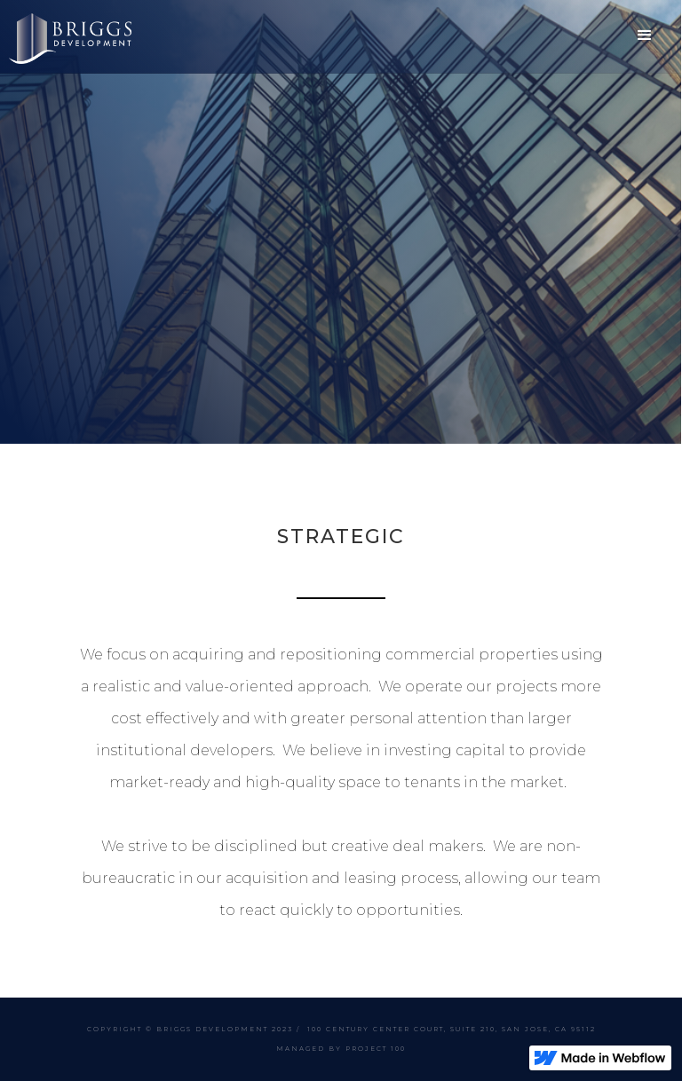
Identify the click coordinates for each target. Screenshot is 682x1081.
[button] (645, 35)
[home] (70, 36)
